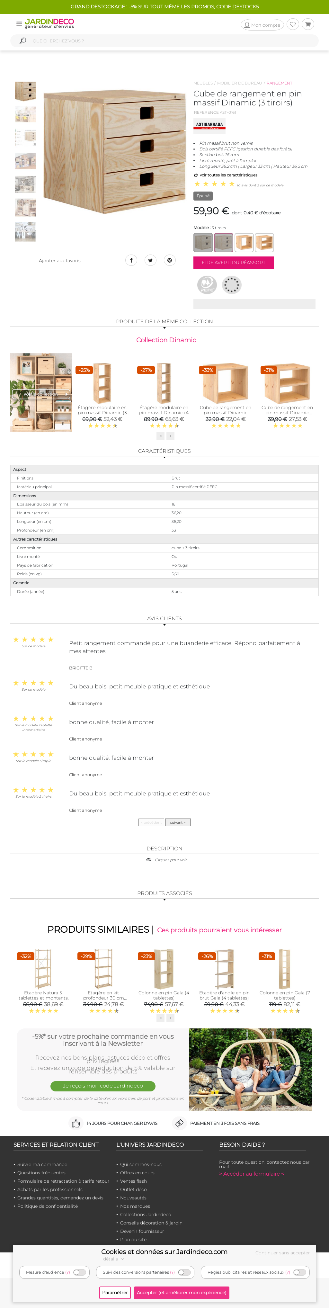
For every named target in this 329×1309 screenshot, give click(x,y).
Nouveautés (133, 1199)
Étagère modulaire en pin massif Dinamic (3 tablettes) (102, 413)
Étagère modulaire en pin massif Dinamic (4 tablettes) (164, 413)
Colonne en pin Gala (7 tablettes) (285, 996)
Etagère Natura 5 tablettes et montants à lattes (43, 999)
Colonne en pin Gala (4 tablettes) (163, 996)
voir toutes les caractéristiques (225, 175)
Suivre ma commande (42, 1166)
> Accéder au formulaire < (251, 1175)
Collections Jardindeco (145, 1216)
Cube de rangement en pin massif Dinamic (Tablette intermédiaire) (287, 413)
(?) (67, 1272)
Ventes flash (133, 1182)
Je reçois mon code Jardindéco (103, 1087)
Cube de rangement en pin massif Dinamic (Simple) (225, 413)
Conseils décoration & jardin (151, 1224)
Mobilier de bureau (239, 83)
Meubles (203, 83)
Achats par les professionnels (50, 1191)
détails (114, 1259)
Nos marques (135, 1207)
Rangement (279, 83)
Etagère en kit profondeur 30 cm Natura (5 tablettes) (103, 999)
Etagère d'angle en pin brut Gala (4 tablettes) (224, 996)
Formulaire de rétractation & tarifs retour (63, 1182)
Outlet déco (133, 1191)
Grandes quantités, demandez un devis (60, 1199)
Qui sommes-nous (141, 1166)
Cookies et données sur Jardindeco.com (164, 1252)
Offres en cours (137, 1174)
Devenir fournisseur (142, 1232)
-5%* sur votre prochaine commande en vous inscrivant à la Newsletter (103, 1041)
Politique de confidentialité (47, 1207)
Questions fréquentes (41, 1174)
